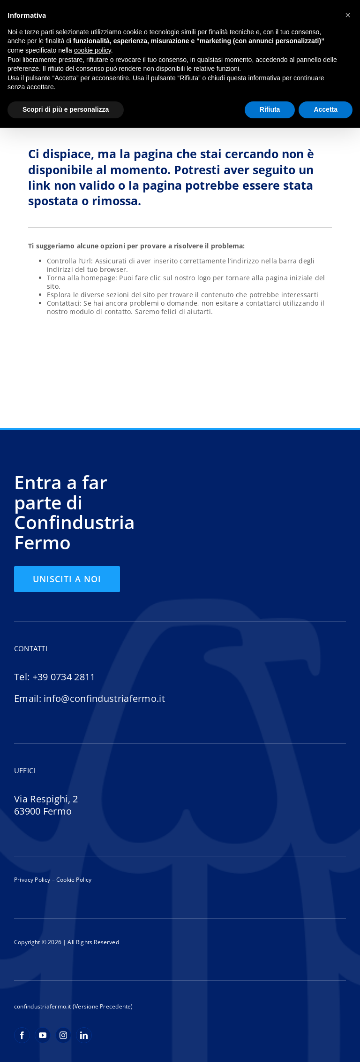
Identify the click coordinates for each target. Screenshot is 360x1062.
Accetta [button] (326, 109)
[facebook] (22, 1035)
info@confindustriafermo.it (104, 698)
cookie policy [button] (92, 50)
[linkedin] (84, 1035)
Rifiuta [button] (270, 109)
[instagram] (63, 1035)
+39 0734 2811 (64, 676)
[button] (347, 15)
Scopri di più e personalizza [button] (65, 109)
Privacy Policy (32, 880)
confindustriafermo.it (42, 1006)
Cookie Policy (73, 880)
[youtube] (43, 1035)
